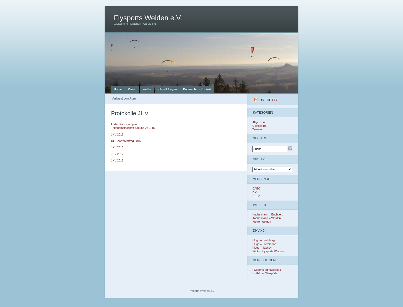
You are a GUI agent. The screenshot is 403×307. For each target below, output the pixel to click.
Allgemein (258, 122)
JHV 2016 (117, 147)
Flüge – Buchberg (263, 240)
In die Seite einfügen (124, 124)
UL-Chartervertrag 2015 (126, 140)
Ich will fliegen (167, 89)
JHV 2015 (117, 134)
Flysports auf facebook (266, 269)
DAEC (256, 188)
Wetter (147, 89)
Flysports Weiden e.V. (148, 18)
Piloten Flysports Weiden (267, 251)
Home (118, 89)
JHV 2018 (117, 160)
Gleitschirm (259, 125)
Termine (257, 129)
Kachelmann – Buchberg (267, 214)
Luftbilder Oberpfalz (264, 273)
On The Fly (269, 100)
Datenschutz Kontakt (197, 89)
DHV (255, 192)
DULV (256, 195)
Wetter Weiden (261, 221)
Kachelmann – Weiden (266, 218)
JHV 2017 (117, 154)
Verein (132, 89)
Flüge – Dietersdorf (264, 244)
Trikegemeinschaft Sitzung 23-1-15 (133, 127)
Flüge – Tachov (261, 247)
